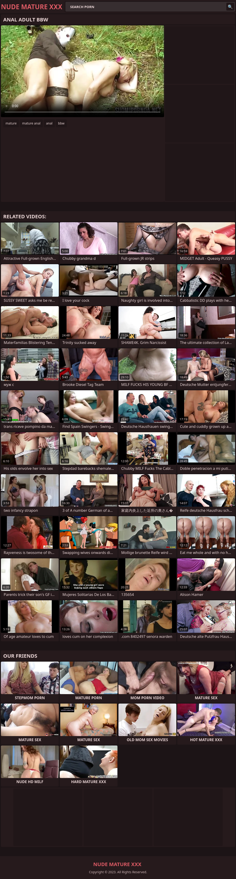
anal (49, 123)
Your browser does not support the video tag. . (82, 71)
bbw (61, 123)
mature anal (31, 123)
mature (11, 123)
